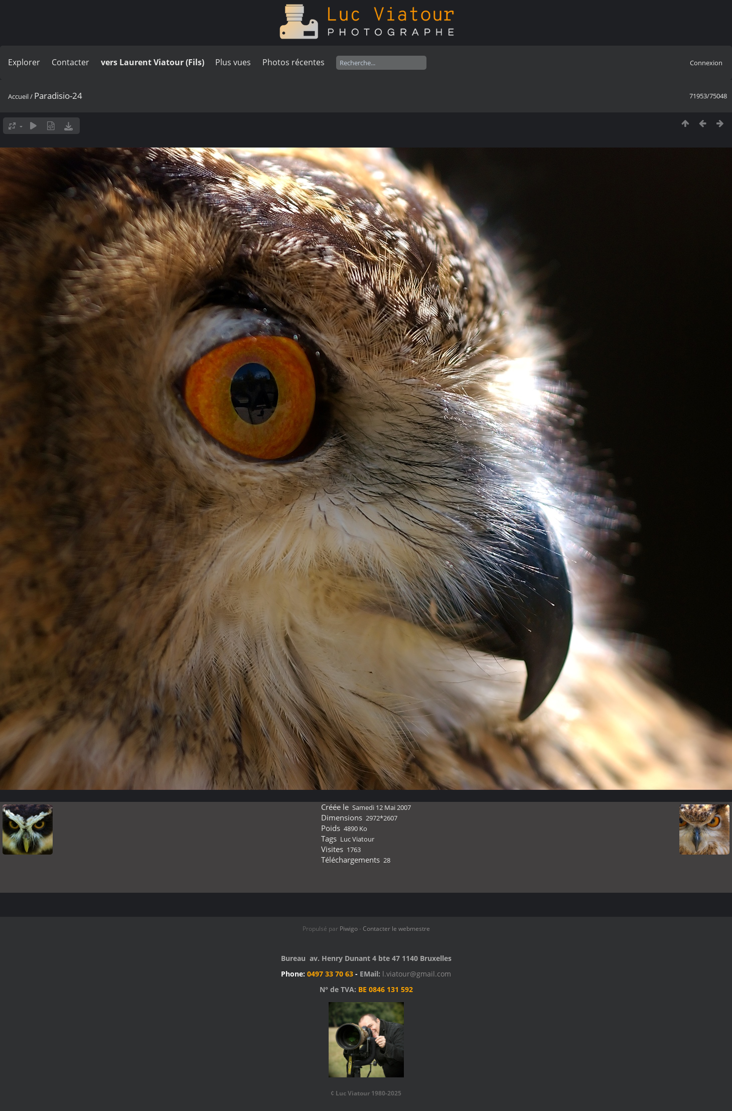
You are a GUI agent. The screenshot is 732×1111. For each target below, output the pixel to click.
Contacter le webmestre (396, 928)
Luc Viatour (357, 839)
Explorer (24, 62)
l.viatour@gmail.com (416, 974)
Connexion (706, 62)
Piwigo (349, 928)
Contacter (70, 62)
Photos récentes (293, 62)
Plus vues (233, 62)
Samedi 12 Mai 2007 (381, 807)
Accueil (18, 96)
